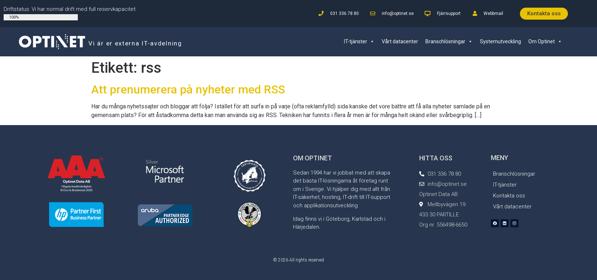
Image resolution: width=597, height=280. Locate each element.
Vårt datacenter (400, 41)
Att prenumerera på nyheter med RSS (188, 89)
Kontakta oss (509, 195)
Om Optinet (545, 41)
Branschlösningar (449, 41)
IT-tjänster (359, 41)
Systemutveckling (500, 41)
